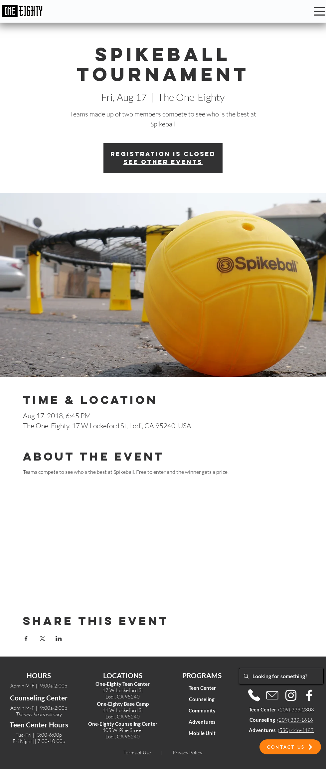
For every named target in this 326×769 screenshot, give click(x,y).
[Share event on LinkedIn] (59, 638)
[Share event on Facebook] (26, 638)
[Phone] (253, 695)
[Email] (272, 695)
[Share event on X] (42, 638)
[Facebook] (309, 695)
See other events (163, 162)
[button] (290, 746)
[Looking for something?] (280, 676)
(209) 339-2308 (296, 709)
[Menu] (319, 11)
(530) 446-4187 (296, 730)
